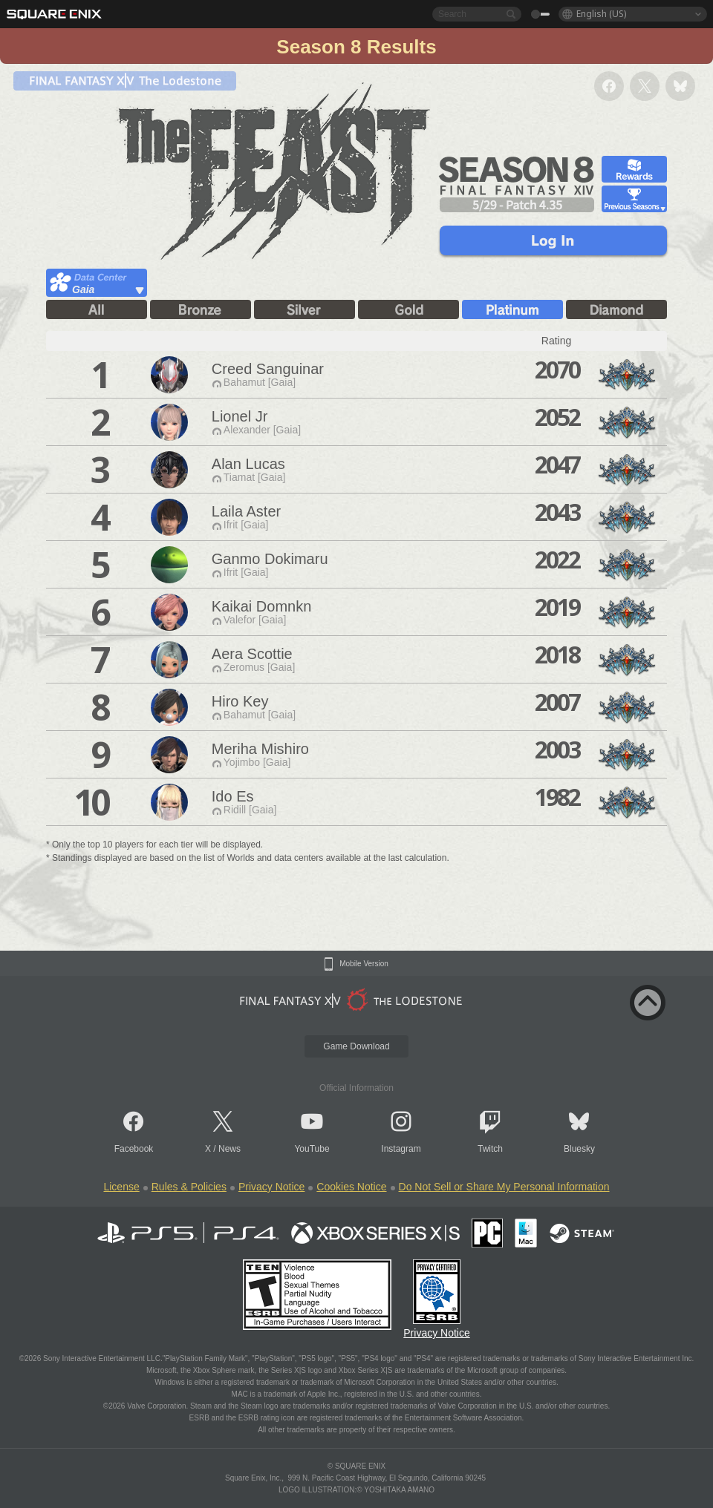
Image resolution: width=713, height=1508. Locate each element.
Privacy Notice (271, 1187)
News (229, 1149)
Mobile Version (363, 964)
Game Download (356, 1046)
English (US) (601, 13)
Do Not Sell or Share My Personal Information (504, 1187)
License (121, 1187)
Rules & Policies (189, 1187)
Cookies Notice (351, 1187)
